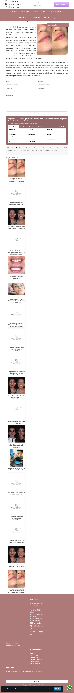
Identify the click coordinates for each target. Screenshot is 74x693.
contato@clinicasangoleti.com (36, 615)
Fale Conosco (61, 4)
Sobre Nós (24, 11)
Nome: (8, 82)
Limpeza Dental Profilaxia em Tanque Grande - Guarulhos (16, 373)
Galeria (47, 18)
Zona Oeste (32, 127)
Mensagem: (10, 95)
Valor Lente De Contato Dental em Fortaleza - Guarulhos (16, 445)
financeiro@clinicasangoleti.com (36, 619)
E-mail (8, 674)
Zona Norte (23, 127)
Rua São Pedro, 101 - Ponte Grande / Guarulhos (36, 606)
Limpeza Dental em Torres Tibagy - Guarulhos (16, 518)
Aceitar (57, 689)
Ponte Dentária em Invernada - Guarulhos (16, 203)
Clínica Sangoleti (13, 4)
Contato (36, 18)
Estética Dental (55, 11)
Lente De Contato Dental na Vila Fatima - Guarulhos (16, 397)
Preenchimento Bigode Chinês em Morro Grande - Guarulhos (16, 300)
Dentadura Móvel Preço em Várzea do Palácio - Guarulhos (17, 349)
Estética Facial (39, 11)
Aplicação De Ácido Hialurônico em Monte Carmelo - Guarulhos (16, 180)
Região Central (13, 127)
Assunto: (41, 88)
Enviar (37, 113)
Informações (35, 664)
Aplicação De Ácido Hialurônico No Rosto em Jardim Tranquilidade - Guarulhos (16, 325)
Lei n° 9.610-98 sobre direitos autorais (24, 153)
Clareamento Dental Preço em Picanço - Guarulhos (17, 276)
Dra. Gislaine (11, 1)
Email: (40, 82)
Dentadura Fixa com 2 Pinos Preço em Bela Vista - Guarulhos (16, 421)
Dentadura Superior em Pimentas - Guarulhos (17, 541)
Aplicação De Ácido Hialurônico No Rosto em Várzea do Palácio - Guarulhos (16, 253)
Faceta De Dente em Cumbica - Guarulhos (16, 565)
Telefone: (9, 88)
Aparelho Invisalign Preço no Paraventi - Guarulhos (16, 469)
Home (14, 11)
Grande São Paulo (59, 127)
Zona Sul (40, 127)
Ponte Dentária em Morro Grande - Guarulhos (16, 493)
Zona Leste (49, 127)
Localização (23, 18)
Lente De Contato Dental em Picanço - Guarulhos (16, 227)
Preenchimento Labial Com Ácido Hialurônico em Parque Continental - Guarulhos (16, 591)
